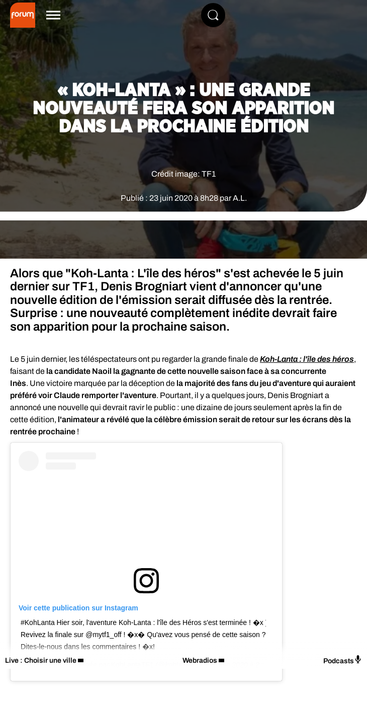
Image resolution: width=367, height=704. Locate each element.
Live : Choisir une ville (40, 660)
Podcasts (342, 660)
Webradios (199, 660)
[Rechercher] (213, 15)
